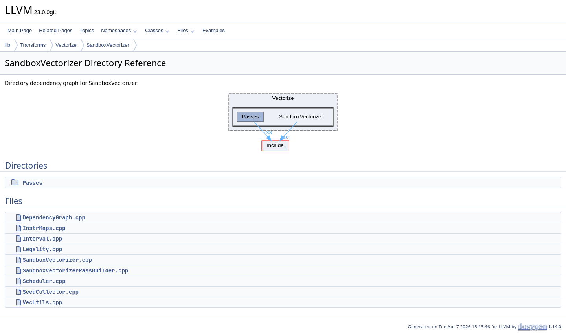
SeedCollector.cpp (50, 291)
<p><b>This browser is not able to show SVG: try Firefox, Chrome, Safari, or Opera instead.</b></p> (283, 120)
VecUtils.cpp (42, 302)
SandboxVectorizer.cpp (57, 259)
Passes (32, 182)
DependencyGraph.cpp (53, 217)
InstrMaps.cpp (43, 228)
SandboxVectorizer (107, 45)
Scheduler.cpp (43, 281)
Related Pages (55, 30)
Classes (157, 30)
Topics (86, 30)
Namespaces (119, 30)
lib (7, 45)
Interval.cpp (42, 238)
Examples (213, 30)
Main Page (19, 30)
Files (185, 30)
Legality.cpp (42, 249)
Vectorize (65, 45)
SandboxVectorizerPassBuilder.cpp (75, 270)
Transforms (33, 45)
